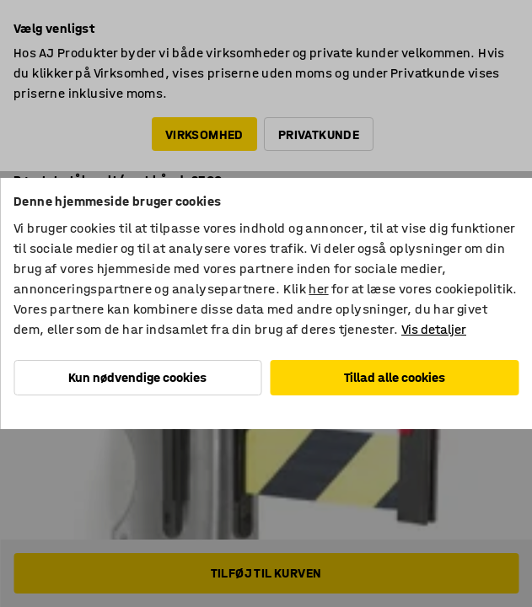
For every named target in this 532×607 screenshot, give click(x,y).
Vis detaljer (433, 329)
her (318, 289)
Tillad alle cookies (394, 377)
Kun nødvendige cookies (137, 377)
